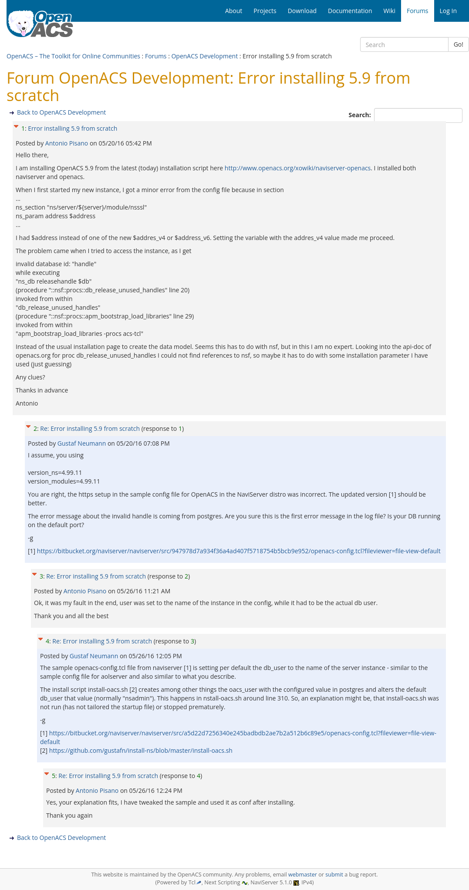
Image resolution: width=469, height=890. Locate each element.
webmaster (302, 874)
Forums (156, 56)
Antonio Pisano (67, 143)
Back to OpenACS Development (61, 112)
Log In (448, 11)
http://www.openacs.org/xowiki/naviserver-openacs (298, 168)
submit (334, 874)
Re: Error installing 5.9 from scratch (90, 428)
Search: (361, 115)
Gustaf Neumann (82, 443)
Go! (458, 44)
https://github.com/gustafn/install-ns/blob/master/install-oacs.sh (141, 750)
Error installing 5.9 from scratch (72, 128)
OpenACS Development (204, 56)
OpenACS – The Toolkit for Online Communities (73, 56)
